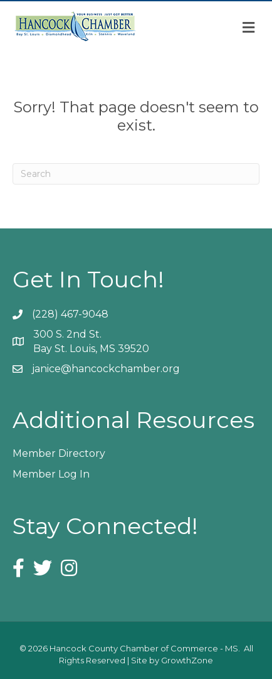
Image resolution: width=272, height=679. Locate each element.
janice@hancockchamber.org (106, 369)
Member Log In (51, 474)
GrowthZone (187, 660)
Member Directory (59, 453)
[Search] (136, 173)
